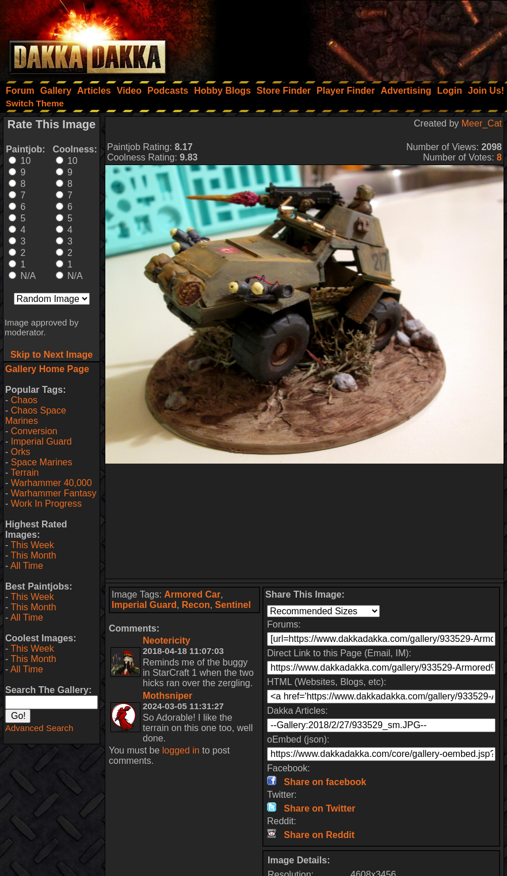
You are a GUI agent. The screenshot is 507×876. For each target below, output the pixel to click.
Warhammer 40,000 (51, 483)
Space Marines (42, 462)
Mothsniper (167, 696)
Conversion (34, 431)
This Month (33, 555)
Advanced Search (39, 728)
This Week (32, 545)
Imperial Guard (41, 441)
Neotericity (166, 640)
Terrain (24, 472)
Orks (21, 452)
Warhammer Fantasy (54, 493)
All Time (26, 566)
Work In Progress (46, 503)
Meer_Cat (482, 123)
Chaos (24, 400)
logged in (181, 750)
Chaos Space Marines (35, 416)
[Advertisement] (352, 37)
